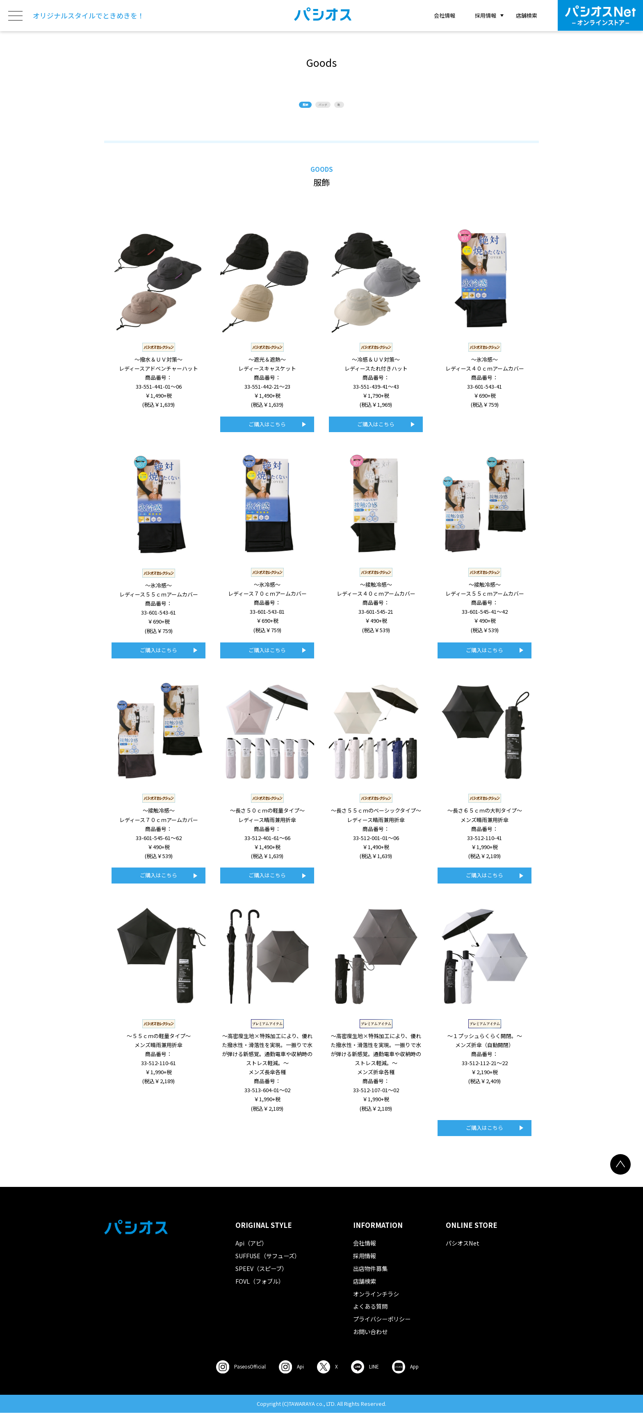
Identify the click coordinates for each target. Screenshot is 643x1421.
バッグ (325, 109)
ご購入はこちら (267, 432)
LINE (378, 1375)
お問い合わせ (370, 1339)
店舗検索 (526, 15)
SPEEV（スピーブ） (261, 1276)
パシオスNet (462, 1251)
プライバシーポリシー (381, 1327)
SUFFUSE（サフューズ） (267, 1264)
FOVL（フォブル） (259, 1289)
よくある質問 (370, 1314)
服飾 (283, 109)
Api (288, 1375)
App (427, 1375)
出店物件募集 (370, 1276)
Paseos (227, 1375)
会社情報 (444, 15)
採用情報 (364, 1264)
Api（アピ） (251, 1251)
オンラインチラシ (376, 1302)
